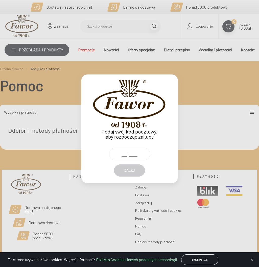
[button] (252, 260)
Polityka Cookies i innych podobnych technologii (136, 259)
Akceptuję (200, 259)
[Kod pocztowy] (129, 149)
